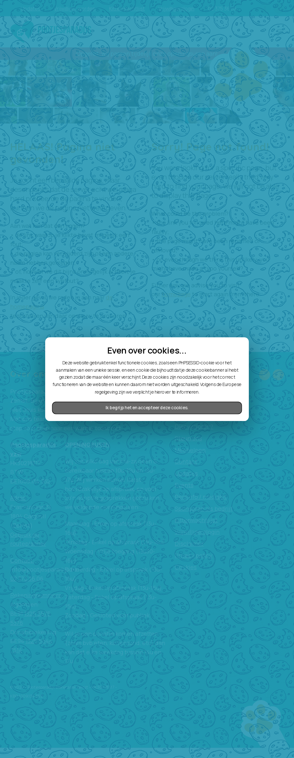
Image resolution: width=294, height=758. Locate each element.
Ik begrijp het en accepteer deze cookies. (147, 408)
